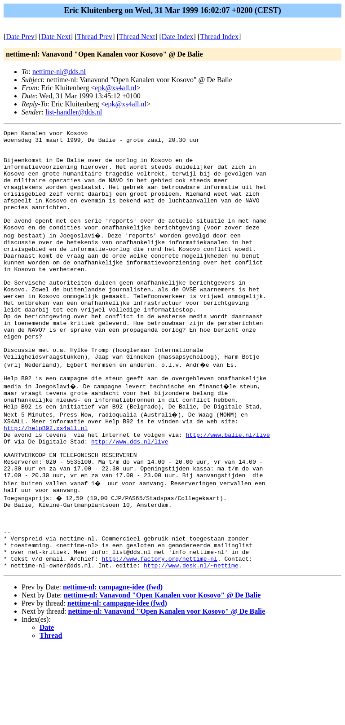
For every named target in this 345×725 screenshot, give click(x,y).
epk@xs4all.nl (116, 88)
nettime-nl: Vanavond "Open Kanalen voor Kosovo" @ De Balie (162, 673)
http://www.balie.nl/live (228, 490)
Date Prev (20, 36)
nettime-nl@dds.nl (59, 71)
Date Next (56, 36)
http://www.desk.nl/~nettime (191, 643)
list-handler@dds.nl (73, 112)
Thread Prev (94, 36)
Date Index (178, 36)
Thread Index (219, 36)
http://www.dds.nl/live (129, 498)
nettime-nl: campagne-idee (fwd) (113, 665)
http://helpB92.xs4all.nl (46, 482)
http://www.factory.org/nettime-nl (159, 635)
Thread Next (137, 36)
